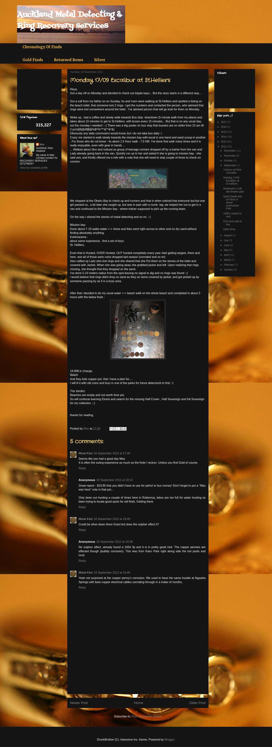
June (227, 245)
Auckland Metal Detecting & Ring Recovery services (69, 20)
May (226, 250)
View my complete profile (34, 167)
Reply (82, 468)
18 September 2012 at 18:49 (112, 518)
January (229, 269)
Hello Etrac (229, 229)
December (230, 150)
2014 (224, 136)
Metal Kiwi (86, 453)
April (227, 254)
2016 (224, 126)
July (226, 240)
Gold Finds (33, 60)
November (230, 155)
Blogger (169, 739)
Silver (99, 60)
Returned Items (68, 60)
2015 (224, 131)
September (230, 165)
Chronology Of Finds (42, 47)
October (229, 160)
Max (42, 144)
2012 (224, 146)
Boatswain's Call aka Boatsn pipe (233, 190)
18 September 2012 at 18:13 (114, 480)
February (229, 264)
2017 (224, 122)
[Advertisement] (138, 668)
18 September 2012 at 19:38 (114, 541)
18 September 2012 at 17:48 (112, 453)
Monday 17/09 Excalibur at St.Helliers (231, 180)
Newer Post (79, 703)
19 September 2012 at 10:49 (112, 572)
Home (138, 703)
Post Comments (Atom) (146, 716)
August (228, 235)
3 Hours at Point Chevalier (232, 171)
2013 (224, 141)
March (228, 259)
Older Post (197, 703)
